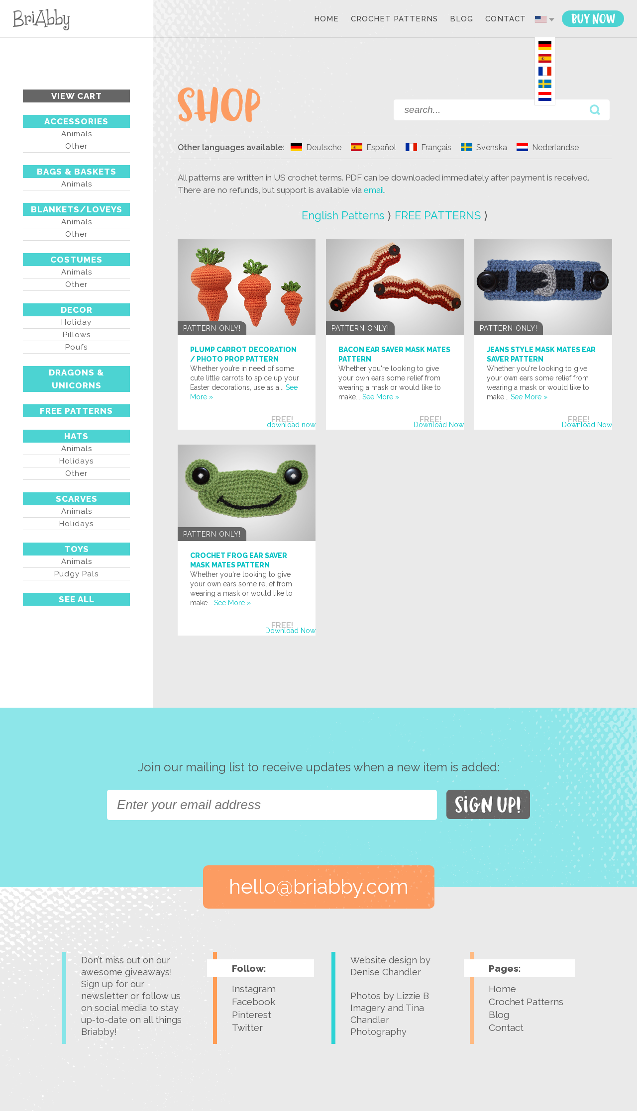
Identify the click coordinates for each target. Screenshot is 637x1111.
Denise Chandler (385, 972)
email (374, 190)
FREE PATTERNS (76, 411)
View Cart (76, 96)
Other (76, 146)
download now (291, 425)
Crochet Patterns (394, 19)
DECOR (77, 310)
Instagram (254, 988)
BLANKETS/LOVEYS (76, 209)
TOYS (76, 549)
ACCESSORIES (76, 121)
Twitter (247, 1027)
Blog (461, 19)
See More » (380, 397)
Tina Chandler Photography (387, 1020)
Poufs (76, 347)
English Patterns (343, 215)
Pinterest (251, 1014)
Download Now (439, 425)
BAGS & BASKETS (76, 172)
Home (326, 19)
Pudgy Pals (76, 573)
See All (77, 599)
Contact (505, 19)
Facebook (253, 1001)
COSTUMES (76, 260)
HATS (76, 436)
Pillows (77, 334)
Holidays (76, 461)
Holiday (76, 322)
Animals (76, 133)
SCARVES (77, 499)
